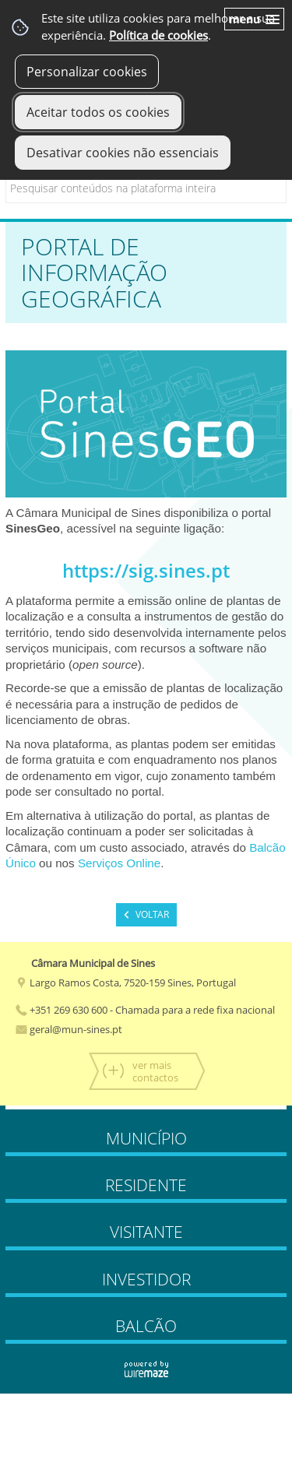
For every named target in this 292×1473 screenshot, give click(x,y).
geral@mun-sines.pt (69, 1029)
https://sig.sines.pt (146, 570)
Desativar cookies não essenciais (122, 152)
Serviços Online (119, 863)
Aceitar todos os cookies (98, 112)
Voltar (152, 914)
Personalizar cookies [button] (86, 71)
